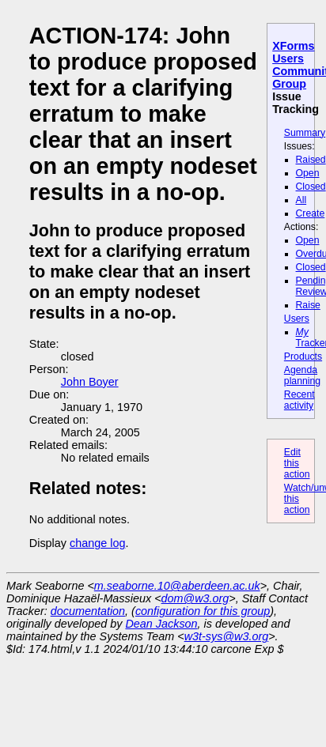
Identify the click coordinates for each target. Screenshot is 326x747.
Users (296, 318)
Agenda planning (302, 375)
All (301, 200)
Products (303, 356)
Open (308, 173)
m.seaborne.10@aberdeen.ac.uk (177, 585)
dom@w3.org (195, 598)
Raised (311, 159)
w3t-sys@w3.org (226, 636)
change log (97, 543)
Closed (311, 186)
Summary (304, 132)
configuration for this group (202, 611)
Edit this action (297, 463)
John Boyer (90, 381)
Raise (308, 305)
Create (310, 213)
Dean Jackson (161, 623)
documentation (88, 611)
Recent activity (299, 400)
